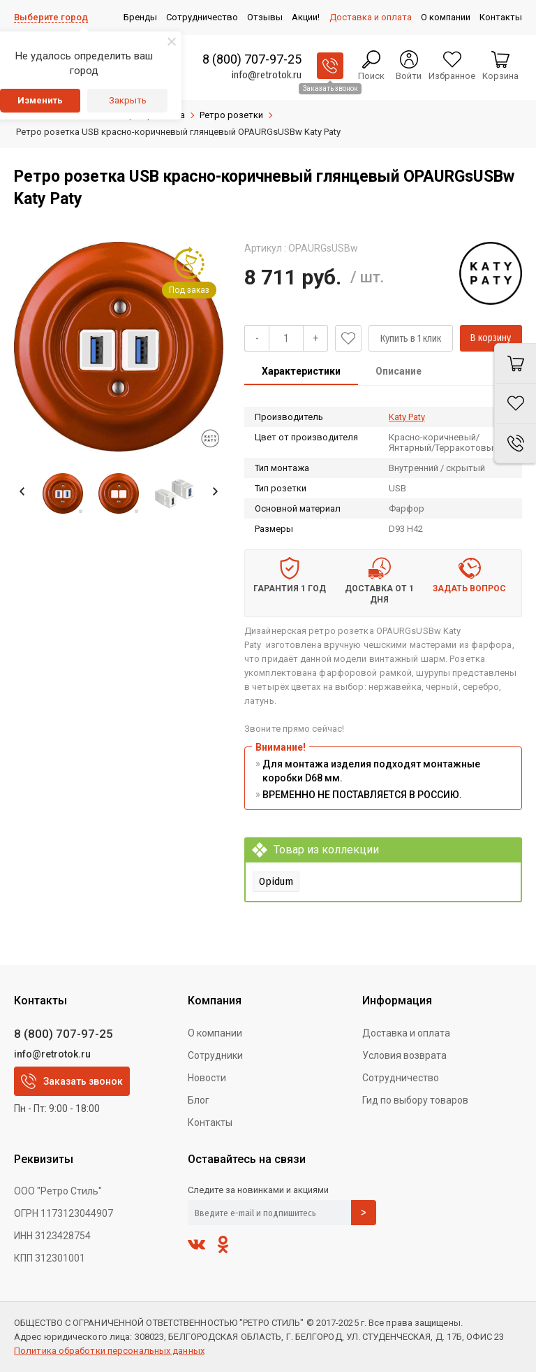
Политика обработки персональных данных (109, 1350)
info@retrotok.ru (267, 75)
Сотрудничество (400, 1077)
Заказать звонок (72, 1081)
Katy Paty (407, 417)
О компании (215, 1033)
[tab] (301, 372)
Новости (207, 1077)
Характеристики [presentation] (301, 371)
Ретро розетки (231, 115)
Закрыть (128, 100)
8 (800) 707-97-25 (252, 59)
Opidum (276, 881)
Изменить (40, 100)
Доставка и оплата (406, 1033)
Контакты (210, 1122)
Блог (198, 1100)
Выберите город (51, 17)
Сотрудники (215, 1055)
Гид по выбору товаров (415, 1100)
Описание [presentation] (398, 371)
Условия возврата (404, 1055)
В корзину (490, 338)
